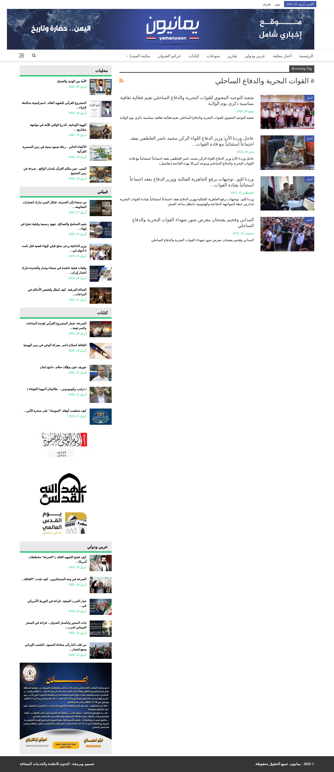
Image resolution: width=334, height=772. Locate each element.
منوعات (213, 56)
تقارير (232, 56)
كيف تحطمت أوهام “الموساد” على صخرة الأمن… (54, 411)
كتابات (194, 56)
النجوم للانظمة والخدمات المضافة (44, 764)
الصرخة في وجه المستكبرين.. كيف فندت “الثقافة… (53, 579)
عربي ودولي (255, 56)
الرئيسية (306, 56)
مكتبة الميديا (140, 56)
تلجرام (267, 4)
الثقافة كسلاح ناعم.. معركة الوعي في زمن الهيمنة (54, 345)
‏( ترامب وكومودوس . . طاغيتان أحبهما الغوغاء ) (56, 389)
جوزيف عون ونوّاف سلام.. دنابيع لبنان (63, 367)
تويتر (277, 4)
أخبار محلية (282, 56)
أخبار (309, 98)
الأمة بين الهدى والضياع (71, 81)
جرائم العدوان (169, 56)
